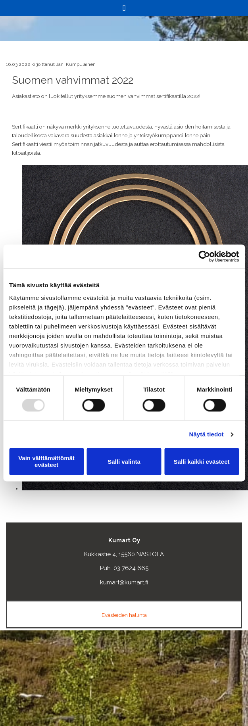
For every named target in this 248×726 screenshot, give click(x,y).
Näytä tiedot (206, 434)
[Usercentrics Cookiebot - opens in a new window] (204, 256)
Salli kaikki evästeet (202, 461)
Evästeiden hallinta (124, 615)
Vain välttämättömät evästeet (46, 462)
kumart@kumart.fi (124, 582)
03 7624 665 (130, 568)
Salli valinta (124, 461)
